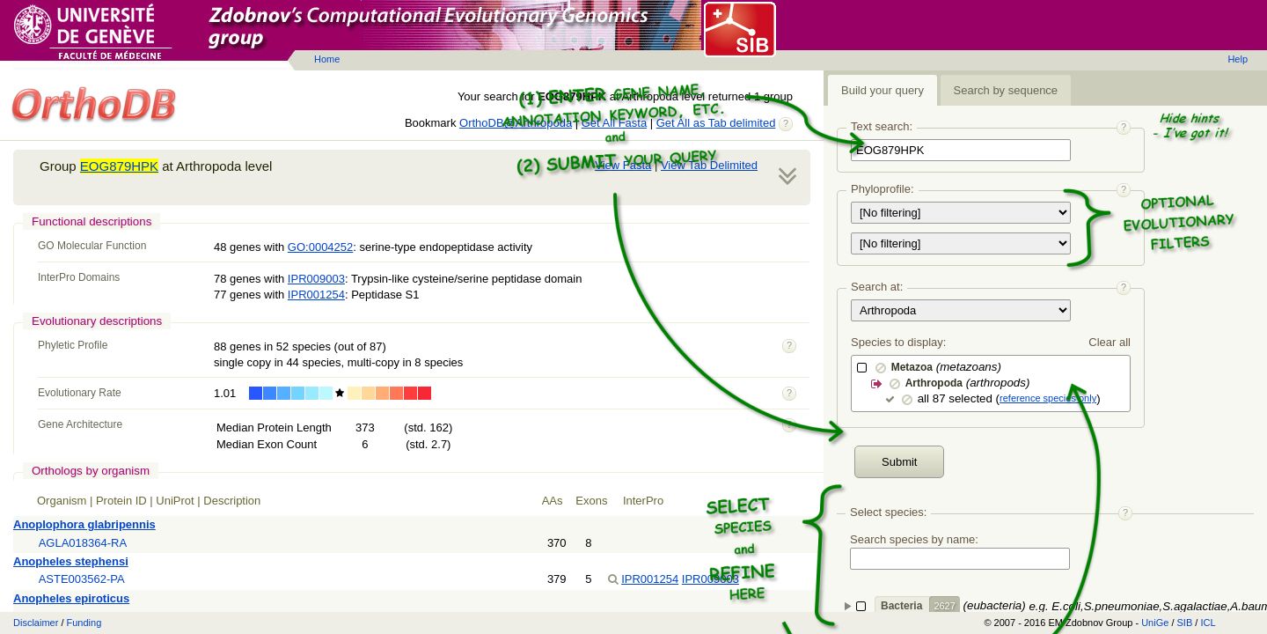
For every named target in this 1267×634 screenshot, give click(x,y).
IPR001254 (316, 294)
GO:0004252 (320, 247)
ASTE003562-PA (82, 579)
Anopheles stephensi (70, 561)
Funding (84, 622)
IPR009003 (316, 278)
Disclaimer (35, 622)
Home (327, 59)
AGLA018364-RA (83, 542)
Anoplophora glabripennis (84, 524)
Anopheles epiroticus (71, 598)
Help (1237, 59)
